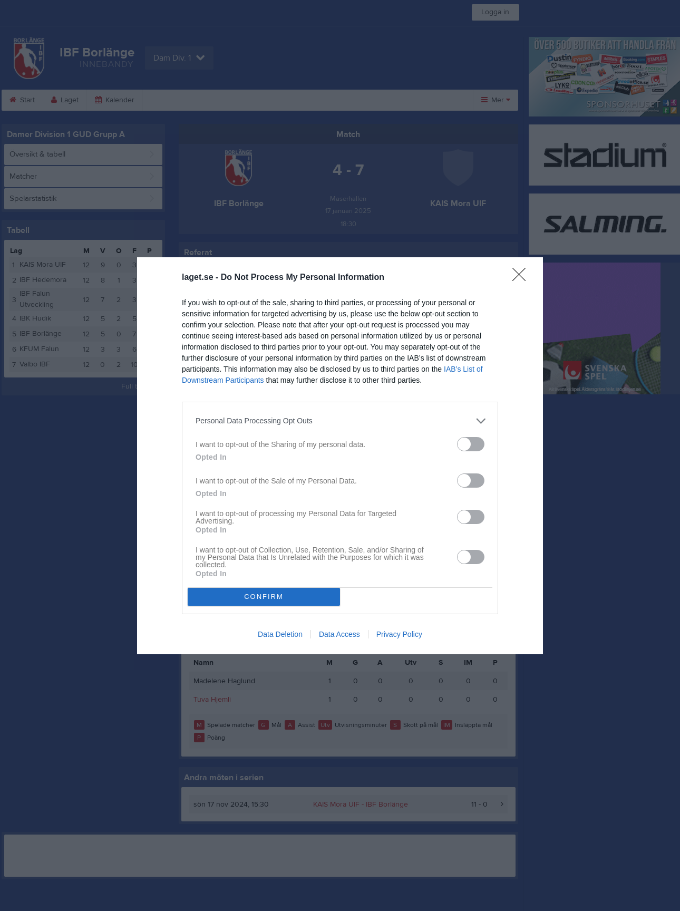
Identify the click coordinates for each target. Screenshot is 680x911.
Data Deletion (280, 634)
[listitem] (340, 421)
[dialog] (340, 455)
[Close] (522, 278)
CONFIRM (264, 596)
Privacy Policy (399, 634)
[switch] (470, 444)
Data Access (339, 634)
